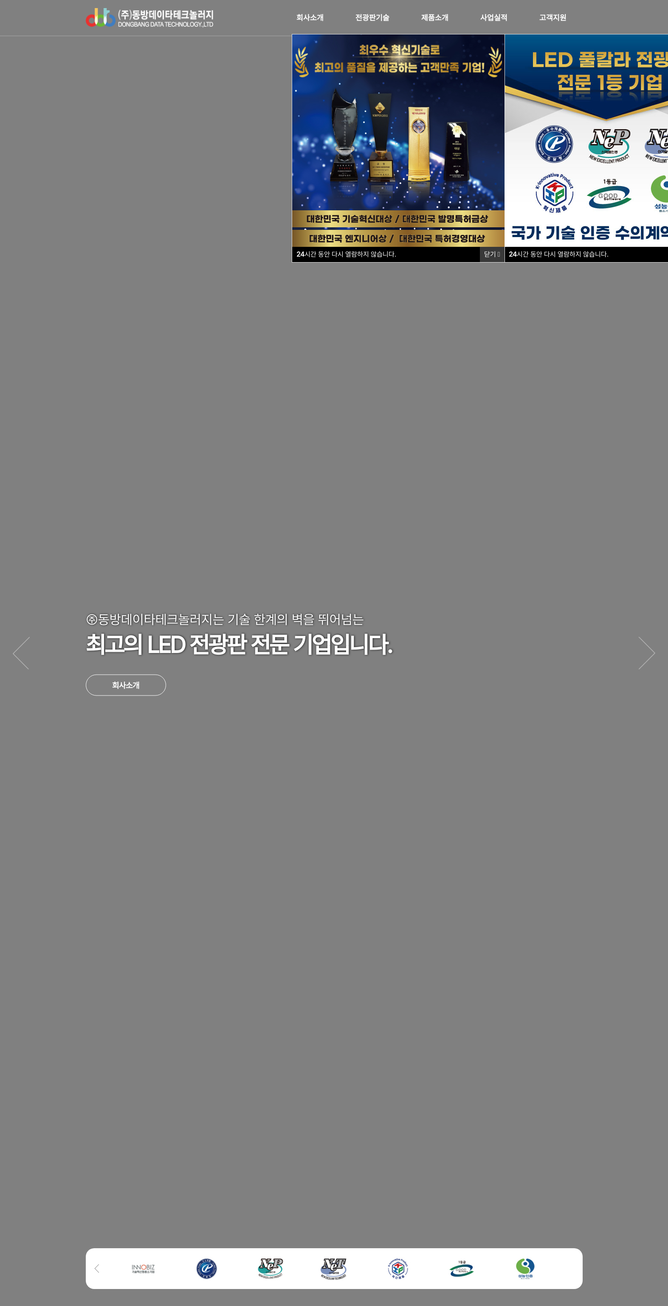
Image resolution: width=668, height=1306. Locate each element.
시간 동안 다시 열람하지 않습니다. (559, 254)
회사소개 (125, 685)
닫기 (492, 254)
